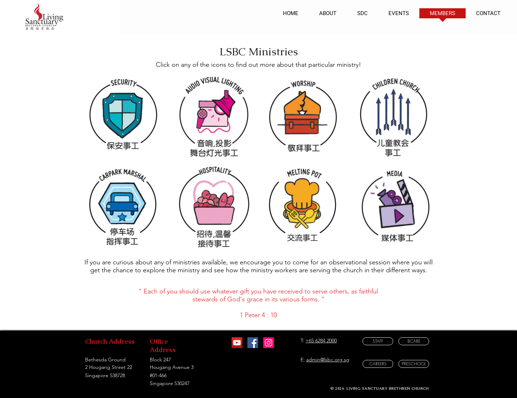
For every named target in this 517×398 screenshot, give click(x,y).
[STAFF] (378, 341)
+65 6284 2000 (321, 340)
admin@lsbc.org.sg (327, 359)
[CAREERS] (378, 364)
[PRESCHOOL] (414, 364)
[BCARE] (414, 341)
